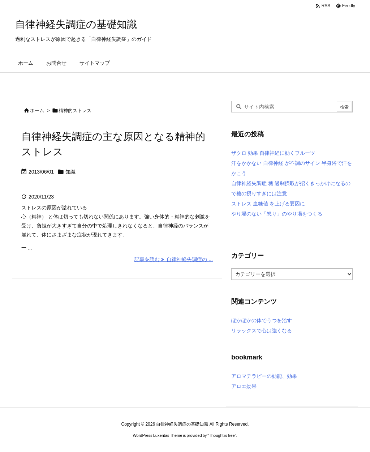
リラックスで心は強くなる (261, 330)
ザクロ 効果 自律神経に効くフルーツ (273, 153)
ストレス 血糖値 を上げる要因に (268, 203)
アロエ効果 (244, 386)
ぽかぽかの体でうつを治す (261, 320)
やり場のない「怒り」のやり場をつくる (276, 214)
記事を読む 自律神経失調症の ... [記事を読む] (173, 259)
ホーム (37, 110)
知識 (70, 172)
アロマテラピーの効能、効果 (264, 376)
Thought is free (222, 435)
